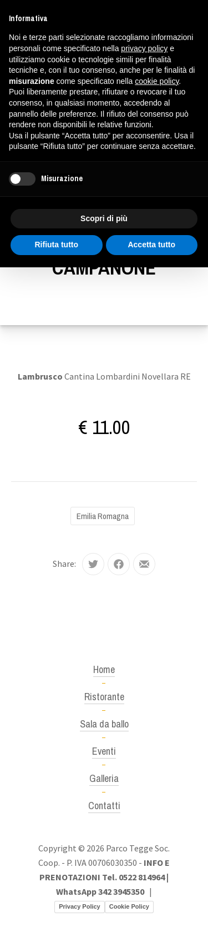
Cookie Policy (129, 906)
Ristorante (104, 697)
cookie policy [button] (157, 81)
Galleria (104, 778)
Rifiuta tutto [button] (56, 244)
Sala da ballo (104, 724)
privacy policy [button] (144, 48)
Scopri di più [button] (104, 218)
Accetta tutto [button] (151, 244)
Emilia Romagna (103, 516)
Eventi (104, 751)
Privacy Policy (79, 906)
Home (104, 669)
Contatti (104, 806)
